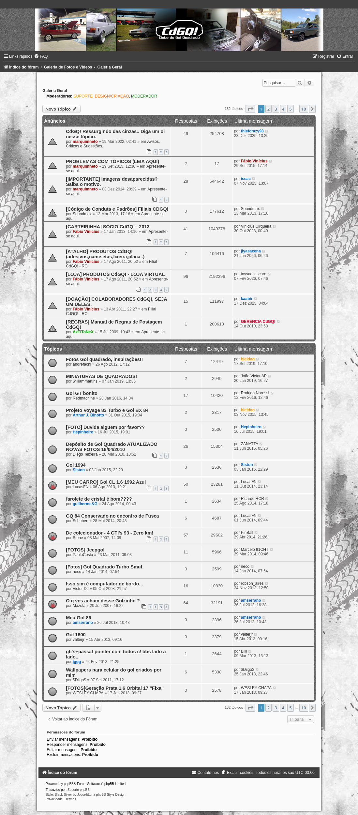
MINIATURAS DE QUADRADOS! (101, 376)
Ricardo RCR (252, 498)
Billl (244, 651)
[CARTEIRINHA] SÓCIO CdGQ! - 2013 (107, 226)
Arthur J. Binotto (88, 415)
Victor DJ (81, 588)
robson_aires (252, 583)
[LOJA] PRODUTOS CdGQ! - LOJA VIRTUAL (115, 274)
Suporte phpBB (78, 790)
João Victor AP (254, 376)
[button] (250, 109)
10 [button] (303, 109)
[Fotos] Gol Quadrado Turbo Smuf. (104, 566)
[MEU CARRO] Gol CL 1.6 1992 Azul (106, 482)
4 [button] (283, 109)
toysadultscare (253, 274)
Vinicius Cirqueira (256, 226)
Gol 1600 (76, 634)
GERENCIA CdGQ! (258, 321)
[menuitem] (41, 56)
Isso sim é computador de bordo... (104, 583)
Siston (79, 470)
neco (77, 571)
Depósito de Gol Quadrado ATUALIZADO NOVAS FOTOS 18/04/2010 (111, 447)
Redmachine (84, 398)
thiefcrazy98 (252, 131)
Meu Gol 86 (78, 617)
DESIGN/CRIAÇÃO (112, 96)
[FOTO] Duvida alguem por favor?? (105, 427)
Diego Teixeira (85, 454)
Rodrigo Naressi (255, 393)
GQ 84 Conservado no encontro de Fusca (112, 516)
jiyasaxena (251, 251)
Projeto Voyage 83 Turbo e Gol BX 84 (107, 410)
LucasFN (80, 487)
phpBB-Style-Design (111, 794)
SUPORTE (82, 96)
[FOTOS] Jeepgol (85, 549)
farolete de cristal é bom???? (99, 499)
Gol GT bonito (81, 393)
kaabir (247, 298)
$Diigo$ (79, 680)
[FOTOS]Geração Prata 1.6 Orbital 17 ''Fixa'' (115, 688)
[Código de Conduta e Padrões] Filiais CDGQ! (117, 209)
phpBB (69, 784)
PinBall (247, 532)
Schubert (80, 521)
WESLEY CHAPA (88, 693)
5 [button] (290, 109)
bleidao (248, 359)
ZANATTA (249, 444)
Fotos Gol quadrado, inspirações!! (104, 359)
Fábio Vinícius (254, 161)
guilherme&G (85, 504)
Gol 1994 (76, 465)
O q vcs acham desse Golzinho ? (103, 600)
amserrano (251, 600)
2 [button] (268, 109)
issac (246, 178)
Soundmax (82, 214)
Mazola (79, 605)
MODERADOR (144, 96)
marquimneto (85, 141)
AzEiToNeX (83, 332)
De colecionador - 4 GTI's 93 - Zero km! (109, 533)
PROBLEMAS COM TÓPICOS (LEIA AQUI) (112, 161)
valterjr (78, 639)
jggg (77, 661)
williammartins (85, 381)
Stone (78, 538)
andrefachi (82, 364)
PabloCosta (83, 554)
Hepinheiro (83, 432)
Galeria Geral (54, 90)
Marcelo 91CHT (255, 549)
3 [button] (276, 109)
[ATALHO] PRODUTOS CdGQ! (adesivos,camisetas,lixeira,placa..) (105, 254)
